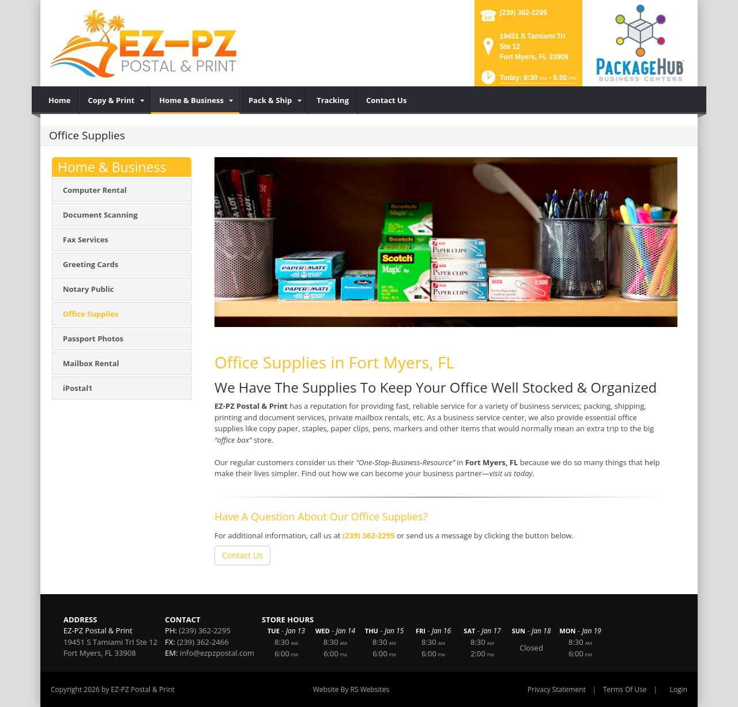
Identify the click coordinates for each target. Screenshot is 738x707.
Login (678, 689)
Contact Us (242, 555)
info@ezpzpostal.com (217, 653)
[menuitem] (59, 100)
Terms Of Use (625, 689)
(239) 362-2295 (523, 13)
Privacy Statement (557, 689)
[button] (528, 81)
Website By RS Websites (351, 689)
